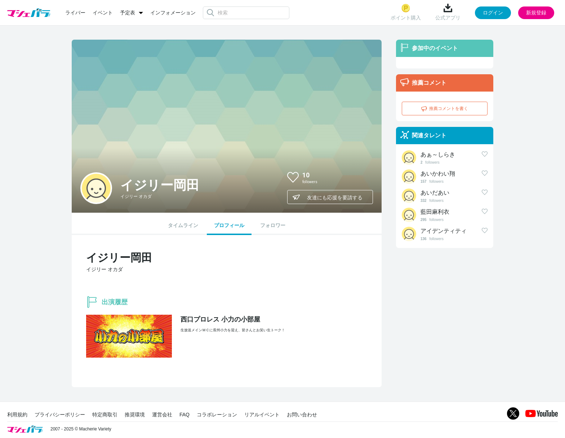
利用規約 (17, 414)
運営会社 (162, 414)
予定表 (127, 13)
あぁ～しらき (438, 154)
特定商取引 (104, 414)
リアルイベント (262, 414)
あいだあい (435, 193)
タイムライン (183, 225)
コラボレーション (217, 414)
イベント (103, 13)
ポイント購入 (406, 12)
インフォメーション (173, 13)
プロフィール (229, 225)
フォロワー (272, 225)
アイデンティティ (444, 231)
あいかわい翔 (438, 174)
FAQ (184, 414)
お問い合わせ (302, 414)
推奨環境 (135, 414)
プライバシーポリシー (60, 414)
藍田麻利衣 (435, 212)
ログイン (493, 13)
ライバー (75, 13)
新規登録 (536, 13)
